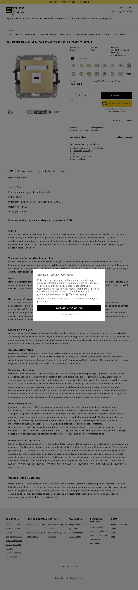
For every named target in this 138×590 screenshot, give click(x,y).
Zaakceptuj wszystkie (69, 307)
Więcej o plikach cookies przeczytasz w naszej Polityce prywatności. (67, 300)
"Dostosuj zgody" (78, 294)
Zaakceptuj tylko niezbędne (69, 314)
